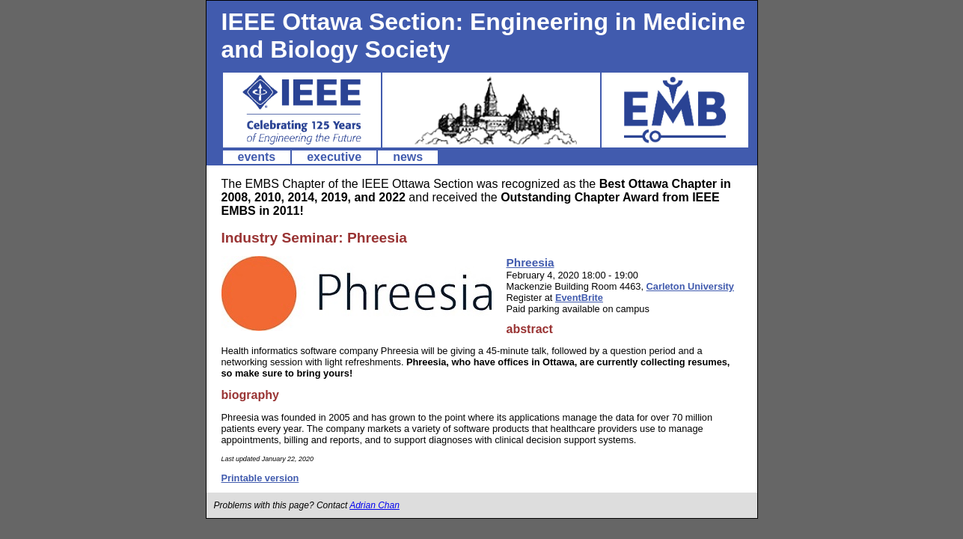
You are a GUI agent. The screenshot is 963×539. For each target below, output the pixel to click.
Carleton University (690, 286)
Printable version (260, 478)
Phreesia (530, 262)
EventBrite (579, 297)
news (408, 156)
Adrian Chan (374, 505)
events (257, 156)
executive (334, 156)
